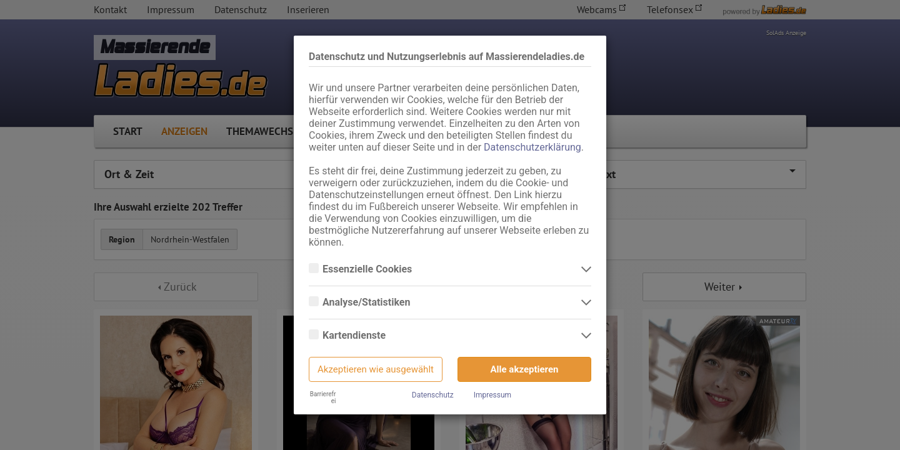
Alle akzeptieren (525, 369)
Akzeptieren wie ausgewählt (376, 369)
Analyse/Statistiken (367, 302)
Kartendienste (355, 335)
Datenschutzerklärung (532, 147)
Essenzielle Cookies (368, 269)
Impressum (492, 395)
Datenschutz (433, 395)
